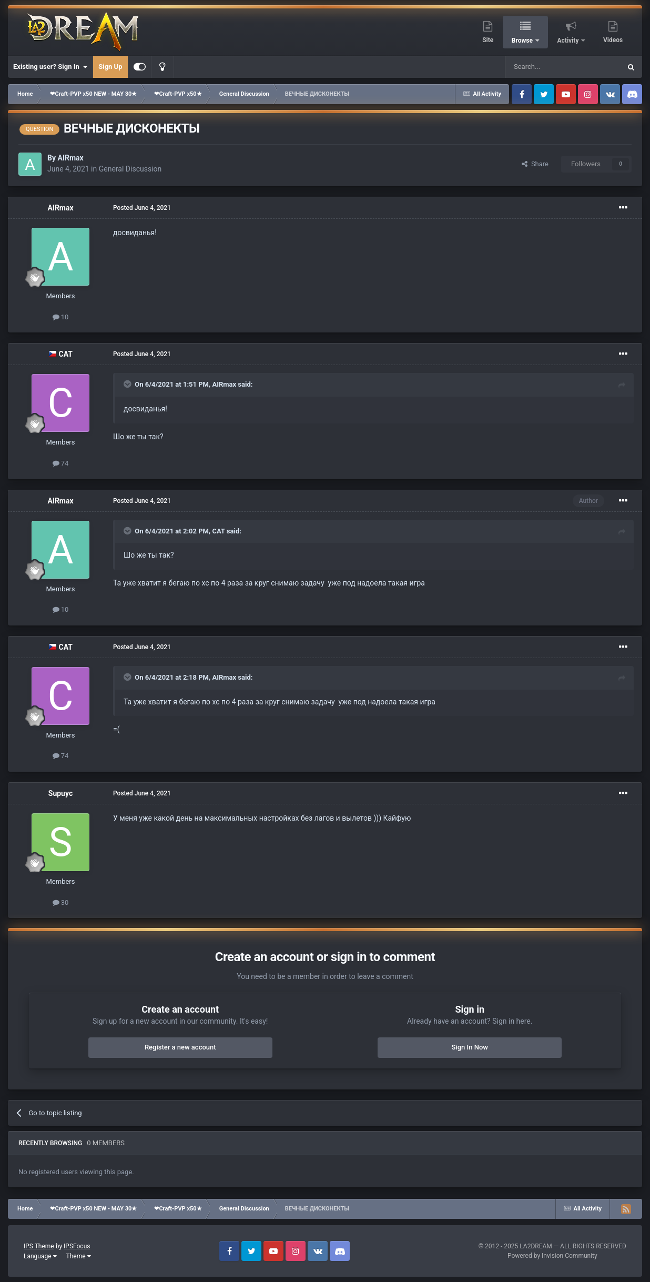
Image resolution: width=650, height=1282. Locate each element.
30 (61, 902)
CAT (66, 354)
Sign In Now (470, 1047)
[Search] (538, 67)
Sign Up (110, 66)
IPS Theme (39, 1246)
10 (61, 317)
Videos (613, 40)
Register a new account (180, 1047)
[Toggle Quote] (128, 384)
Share (535, 164)
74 (61, 463)
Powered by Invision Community (552, 1255)
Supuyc (60, 793)
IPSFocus (77, 1246)
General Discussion (130, 169)
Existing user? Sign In (50, 67)
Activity (569, 40)
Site (487, 40)
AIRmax (70, 158)
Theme (78, 1256)
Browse (523, 40)
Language (40, 1256)
